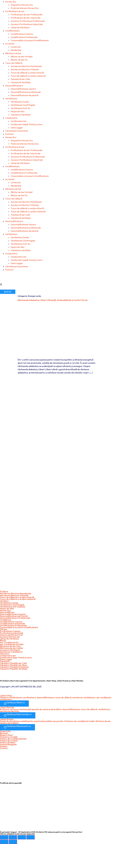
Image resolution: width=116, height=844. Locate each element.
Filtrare (3, 629)
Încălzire (4, 591)
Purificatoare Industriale (11, 633)
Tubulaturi (5, 661)
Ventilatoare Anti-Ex (20, 108)
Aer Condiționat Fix (9, 642)
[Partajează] (22, 837)
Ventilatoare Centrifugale (23, 105)
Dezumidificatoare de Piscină (14, 616)
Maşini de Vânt (7, 608)
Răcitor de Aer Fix (19, 59)
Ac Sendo (9, 43)
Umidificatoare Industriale (12, 623)
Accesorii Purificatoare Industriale (27, 24)
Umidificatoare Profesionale (24, 37)
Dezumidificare (7, 612)
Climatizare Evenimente (16, 130)
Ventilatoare (11, 98)
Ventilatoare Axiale (20, 101)
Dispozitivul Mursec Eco (22, 4)
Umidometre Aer (19, 121)
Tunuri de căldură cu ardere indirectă (28, 76)
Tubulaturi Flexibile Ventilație (13, 668)
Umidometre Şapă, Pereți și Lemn (26, 124)
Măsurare (4, 653)
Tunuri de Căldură (13, 63)
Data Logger (17, 127)
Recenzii (4, 733)
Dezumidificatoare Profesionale (15, 618)
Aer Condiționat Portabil (11, 644)
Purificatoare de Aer (15, 11)
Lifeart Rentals (7, 707)
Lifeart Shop (6, 695)
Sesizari (3, 746)
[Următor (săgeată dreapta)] (13, 842)
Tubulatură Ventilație (21, 82)
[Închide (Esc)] (30, 837)
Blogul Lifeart (6, 735)
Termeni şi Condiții (8, 737)
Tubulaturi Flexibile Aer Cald (13, 663)
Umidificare (5, 619)
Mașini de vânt (17, 111)
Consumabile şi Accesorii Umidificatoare (30, 40)
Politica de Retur (8, 742)
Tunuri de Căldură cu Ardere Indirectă (17, 599)
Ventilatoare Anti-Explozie (12, 606)
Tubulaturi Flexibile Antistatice (14, 667)
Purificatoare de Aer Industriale (25, 17)
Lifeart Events (6, 719)
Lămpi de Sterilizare (20, 27)
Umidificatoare (12, 30)
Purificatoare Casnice (10, 631)
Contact (4, 748)
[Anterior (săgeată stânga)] (4, 842)
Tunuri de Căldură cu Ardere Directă (17, 597)
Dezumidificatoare (14, 85)
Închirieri (9, 134)
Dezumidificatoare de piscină (24, 95)
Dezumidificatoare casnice (23, 88)
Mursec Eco (10, 1)
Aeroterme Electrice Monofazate (26, 66)
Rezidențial (16, 50)
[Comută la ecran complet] (13, 837)
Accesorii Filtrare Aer (10, 636)
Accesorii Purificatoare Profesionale (28, 21)
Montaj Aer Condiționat (11, 651)
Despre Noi (5, 731)
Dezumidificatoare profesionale (26, 92)
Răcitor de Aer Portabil (21, 56)
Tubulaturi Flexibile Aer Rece (13, 665)
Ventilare (4, 601)
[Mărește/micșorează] (4, 837)
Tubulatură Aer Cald (20, 79)
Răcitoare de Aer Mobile (11, 648)
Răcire (3, 640)
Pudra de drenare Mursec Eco (25, 8)
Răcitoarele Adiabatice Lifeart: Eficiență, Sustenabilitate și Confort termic (53, 300)
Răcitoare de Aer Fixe (10, 646)
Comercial (16, 46)
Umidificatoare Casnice (22, 34)
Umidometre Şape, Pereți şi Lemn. (16, 657)
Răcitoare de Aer (13, 53)
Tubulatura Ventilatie (21, 114)
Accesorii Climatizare (10, 650)
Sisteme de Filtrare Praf (11, 635)
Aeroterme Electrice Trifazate (25, 69)
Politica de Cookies (9, 740)
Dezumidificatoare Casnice (13, 614)
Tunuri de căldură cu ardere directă (27, 72)
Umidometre (11, 118)
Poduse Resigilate (8, 744)
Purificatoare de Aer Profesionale (26, 14)
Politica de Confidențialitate (13, 738)
